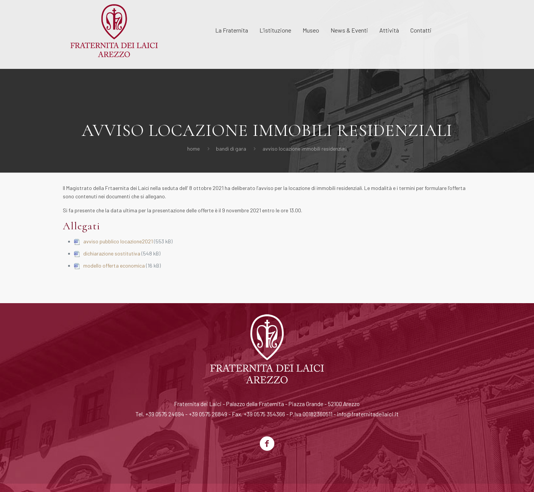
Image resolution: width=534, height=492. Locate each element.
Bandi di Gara (231, 148)
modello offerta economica (114, 265)
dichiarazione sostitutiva (111, 253)
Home (193, 148)
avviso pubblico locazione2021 (118, 241)
